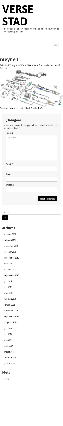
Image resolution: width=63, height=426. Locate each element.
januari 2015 (9, 305)
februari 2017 (10, 240)
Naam (8, 164)
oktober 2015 (10, 269)
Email (8, 174)
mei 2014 (8, 340)
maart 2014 (9, 352)
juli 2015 (8, 281)
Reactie (10, 133)
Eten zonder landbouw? (49, 65)
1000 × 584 (31, 65)
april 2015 (8, 293)
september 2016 (11, 258)
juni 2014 (8, 334)
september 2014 (11, 316)
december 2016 (11, 246)
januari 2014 (9, 363)
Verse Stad (17, 15)
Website (10, 185)
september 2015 (11, 275)
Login (6, 379)
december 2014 (11, 311)
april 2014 (8, 346)
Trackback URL (37, 108)
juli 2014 (8, 328)
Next (3, 68)
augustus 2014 (10, 322)
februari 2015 (10, 299)
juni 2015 (8, 287)
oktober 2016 (10, 252)
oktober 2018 (10, 234)
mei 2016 (8, 264)
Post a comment (6, 108)
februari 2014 (10, 358)
